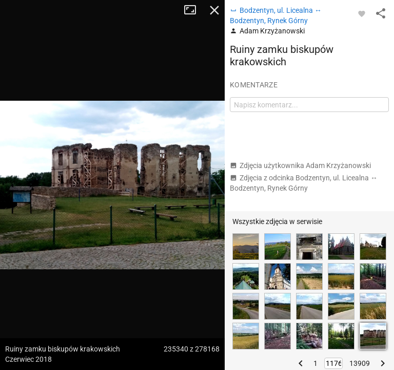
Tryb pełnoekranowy (194, 10)
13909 (359, 363)
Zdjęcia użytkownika (300, 165)
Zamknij (214, 10)
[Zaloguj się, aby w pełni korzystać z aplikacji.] (361, 13)
